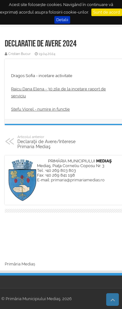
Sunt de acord (106, 12)
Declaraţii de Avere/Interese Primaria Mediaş (49, 142)
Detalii (62, 19)
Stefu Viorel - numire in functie (40, 109)
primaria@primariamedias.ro (78, 180)
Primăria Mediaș (20, 264)
